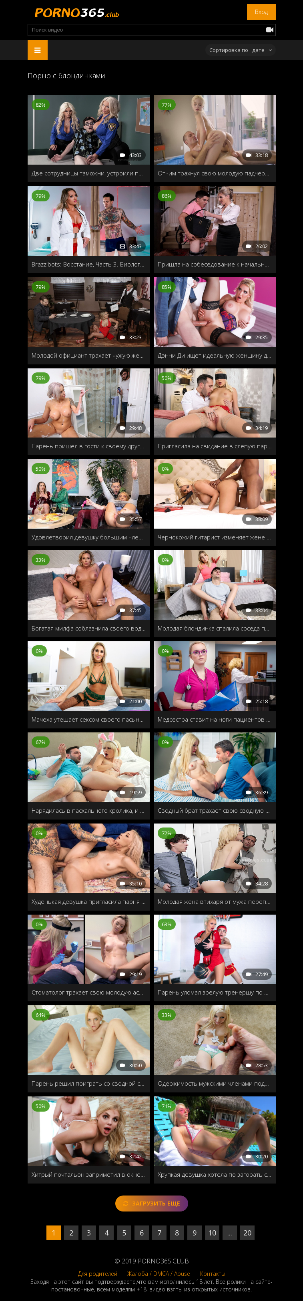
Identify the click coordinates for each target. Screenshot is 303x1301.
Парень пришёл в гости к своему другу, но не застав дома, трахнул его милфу (89, 446)
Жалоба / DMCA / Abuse (158, 1273)
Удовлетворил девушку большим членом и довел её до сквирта (89, 537)
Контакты (212, 1273)
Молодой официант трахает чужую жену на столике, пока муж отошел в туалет (89, 355)
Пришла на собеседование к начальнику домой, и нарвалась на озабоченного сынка (215, 264)
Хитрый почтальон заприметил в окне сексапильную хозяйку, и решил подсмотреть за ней (89, 1174)
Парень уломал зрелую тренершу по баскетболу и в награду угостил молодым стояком (215, 992)
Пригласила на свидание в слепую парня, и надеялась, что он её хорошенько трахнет (215, 446)
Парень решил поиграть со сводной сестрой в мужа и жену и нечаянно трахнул (89, 1083)
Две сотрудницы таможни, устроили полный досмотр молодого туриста (89, 173)
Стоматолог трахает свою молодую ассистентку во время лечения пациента (89, 992)
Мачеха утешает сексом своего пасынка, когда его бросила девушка (89, 719)
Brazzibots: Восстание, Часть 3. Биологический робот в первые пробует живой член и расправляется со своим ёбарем (89, 264)
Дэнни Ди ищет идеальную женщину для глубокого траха (215, 355)
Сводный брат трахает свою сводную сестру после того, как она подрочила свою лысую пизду (215, 810)
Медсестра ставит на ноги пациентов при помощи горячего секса (215, 719)
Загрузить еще (151, 1203)
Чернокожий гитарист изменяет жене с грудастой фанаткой (215, 537)
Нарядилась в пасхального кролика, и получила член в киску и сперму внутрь (89, 810)
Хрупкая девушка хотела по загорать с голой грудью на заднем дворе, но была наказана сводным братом (215, 1174)
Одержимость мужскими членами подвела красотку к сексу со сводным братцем (215, 1083)
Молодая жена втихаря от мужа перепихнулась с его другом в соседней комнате (215, 901)
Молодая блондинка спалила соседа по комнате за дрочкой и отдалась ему (215, 628)
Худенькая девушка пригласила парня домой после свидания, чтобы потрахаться (89, 901)
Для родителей (97, 1273)
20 (247, 1232)
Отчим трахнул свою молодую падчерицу (215, 173)
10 (212, 1232)
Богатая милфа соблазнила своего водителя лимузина (89, 628)
